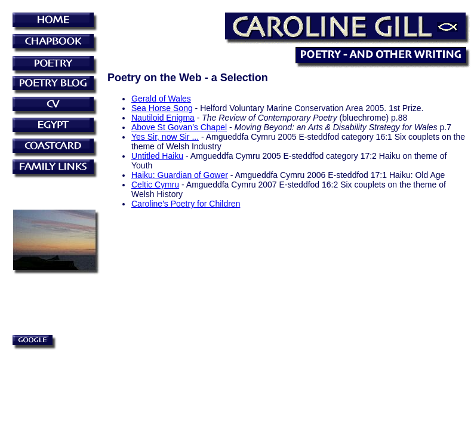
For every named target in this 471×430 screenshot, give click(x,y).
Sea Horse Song (162, 108)
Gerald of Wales (161, 98)
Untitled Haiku (157, 156)
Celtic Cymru (155, 184)
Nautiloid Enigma (163, 117)
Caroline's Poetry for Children (185, 203)
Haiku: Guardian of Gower (179, 175)
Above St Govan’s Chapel (179, 127)
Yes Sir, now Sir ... (165, 137)
